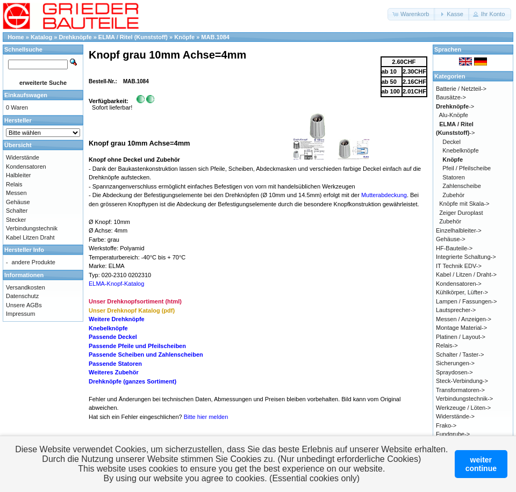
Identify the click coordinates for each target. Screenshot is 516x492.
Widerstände (22, 157)
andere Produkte (33, 262)
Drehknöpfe (75, 37)
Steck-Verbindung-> (462, 381)
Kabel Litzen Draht (30, 237)
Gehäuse (18, 202)
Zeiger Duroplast (461, 212)
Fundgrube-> (453, 434)
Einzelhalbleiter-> (459, 230)
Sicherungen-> (455, 363)
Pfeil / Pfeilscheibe (466, 168)
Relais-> (447, 345)
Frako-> (446, 425)
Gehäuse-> (450, 239)
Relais (14, 184)
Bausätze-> (451, 97)
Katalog (41, 37)
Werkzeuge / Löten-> (463, 407)
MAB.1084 (215, 37)
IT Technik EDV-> (459, 266)
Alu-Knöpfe (453, 115)
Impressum (20, 313)
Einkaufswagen (25, 95)
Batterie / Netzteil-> (461, 88)
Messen (16, 193)
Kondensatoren (26, 166)
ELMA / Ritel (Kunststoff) (133, 37)
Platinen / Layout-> (460, 337)
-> (455, 106)
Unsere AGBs (24, 305)
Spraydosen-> (454, 372)
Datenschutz (22, 296)
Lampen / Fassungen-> (466, 301)
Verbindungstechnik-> (464, 398)
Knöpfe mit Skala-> (464, 203)
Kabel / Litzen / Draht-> (466, 274)
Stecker (16, 219)
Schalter (16, 210)
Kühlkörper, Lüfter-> (462, 292)
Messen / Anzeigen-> (463, 319)
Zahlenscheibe (461, 186)
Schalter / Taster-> (460, 354)
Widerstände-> (455, 416)
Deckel (451, 142)
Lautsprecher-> (456, 310)
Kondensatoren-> (459, 283)
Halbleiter (18, 175)
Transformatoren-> (460, 390)
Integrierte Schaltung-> (466, 257)
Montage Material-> (461, 327)
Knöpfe (184, 37)
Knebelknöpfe (460, 150)
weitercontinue (481, 464)
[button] (411, 14)
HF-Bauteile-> (454, 248)
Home (16, 37)
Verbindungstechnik (32, 228)
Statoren (453, 177)
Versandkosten (25, 287)
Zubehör (453, 195)
